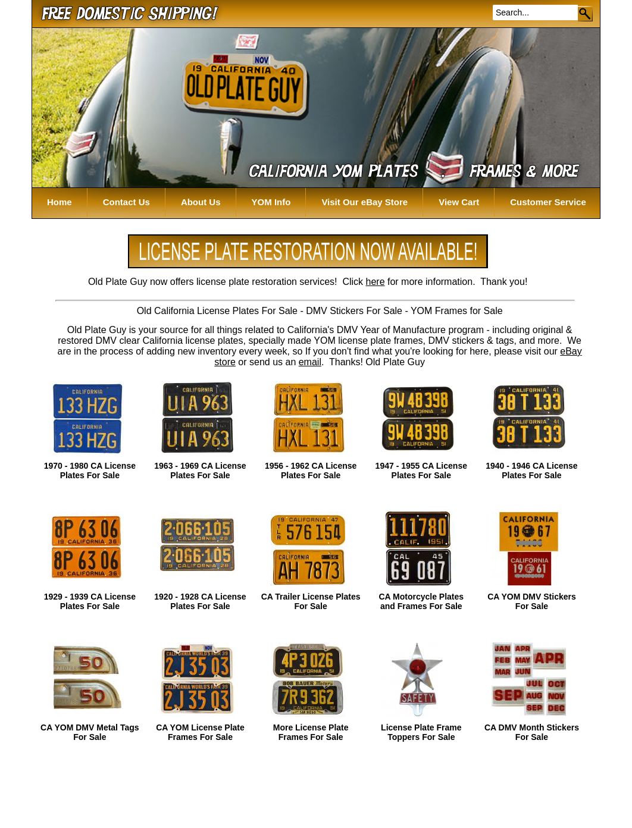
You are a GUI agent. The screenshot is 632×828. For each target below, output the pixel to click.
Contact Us (126, 202)
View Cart (459, 202)
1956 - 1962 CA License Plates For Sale (310, 470)
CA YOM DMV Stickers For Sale (531, 601)
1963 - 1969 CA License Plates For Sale (200, 470)
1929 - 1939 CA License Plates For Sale (90, 601)
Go (586, 13)
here (375, 282)
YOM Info (271, 202)
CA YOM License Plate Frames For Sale (200, 732)
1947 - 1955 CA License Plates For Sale (421, 470)
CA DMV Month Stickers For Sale (531, 732)
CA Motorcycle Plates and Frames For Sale (421, 601)
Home (59, 202)
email (310, 362)
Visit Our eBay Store (364, 202)
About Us (201, 202)
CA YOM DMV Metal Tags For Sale (89, 732)
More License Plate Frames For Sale (311, 732)
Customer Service (548, 202)
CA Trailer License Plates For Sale (311, 601)
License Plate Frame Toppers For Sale (421, 732)
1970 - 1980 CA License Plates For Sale (90, 470)
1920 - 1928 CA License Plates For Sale (200, 601)
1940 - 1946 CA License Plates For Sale (531, 470)
